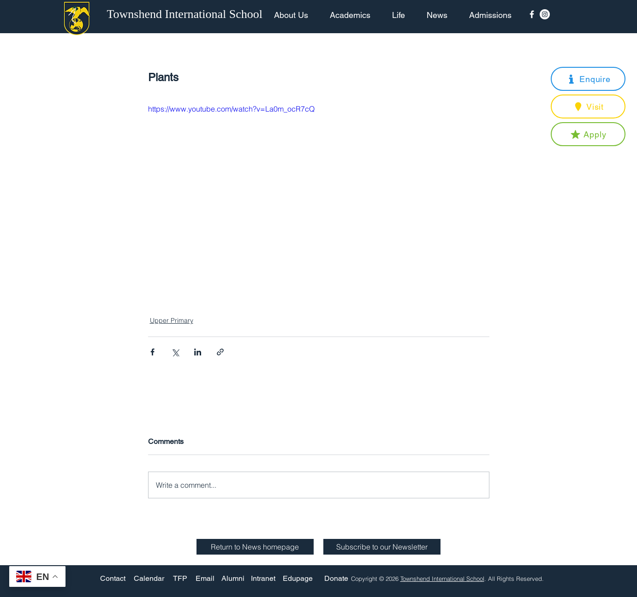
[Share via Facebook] (152, 352)
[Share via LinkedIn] (197, 352)
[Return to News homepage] (255, 547)
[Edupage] (298, 578)
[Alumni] (233, 578)
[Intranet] (263, 578)
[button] (588, 79)
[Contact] (112, 578)
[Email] (205, 578)
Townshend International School (442, 578)
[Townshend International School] (186, 14)
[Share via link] (220, 352)
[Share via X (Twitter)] (175, 352)
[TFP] (180, 578)
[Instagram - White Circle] (545, 14)
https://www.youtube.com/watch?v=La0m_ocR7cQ (231, 108)
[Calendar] (149, 578)
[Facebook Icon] (532, 14)
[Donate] (336, 578)
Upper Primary (171, 320)
